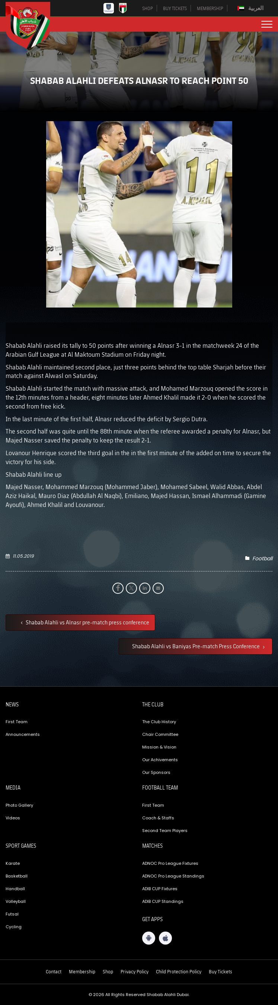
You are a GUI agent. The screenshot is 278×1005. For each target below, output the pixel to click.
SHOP (147, 8)
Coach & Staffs (158, 818)
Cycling (14, 927)
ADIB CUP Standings (162, 901)
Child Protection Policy (178, 971)
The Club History (159, 722)
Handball (15, 889)
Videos (13, 818)
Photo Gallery (19, 805)
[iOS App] (165, 938)
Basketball (17, 876)
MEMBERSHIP (210, 8)
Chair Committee (160, 734)
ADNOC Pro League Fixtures (170, 863)
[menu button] (266, 24)
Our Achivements (160, 760)
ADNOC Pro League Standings (173, 876)
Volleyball (16, 901)
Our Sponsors (156, 772)
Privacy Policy (134, 971)
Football (262, 558)
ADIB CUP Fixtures (160, 889)
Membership (82, 971)
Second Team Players (165, 831)
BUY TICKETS (175, 8)
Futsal (12, 914)
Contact (53, 971)
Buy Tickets (220, 971)
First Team (17, 722)
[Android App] (148, 938)
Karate (13, 863)
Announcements (23, 734)
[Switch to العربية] (251, 8)
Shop (108, 971)
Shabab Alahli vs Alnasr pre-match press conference (87, 622)
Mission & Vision (159, 747)
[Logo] (33, 25)
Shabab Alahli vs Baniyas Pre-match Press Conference (196, 646)
